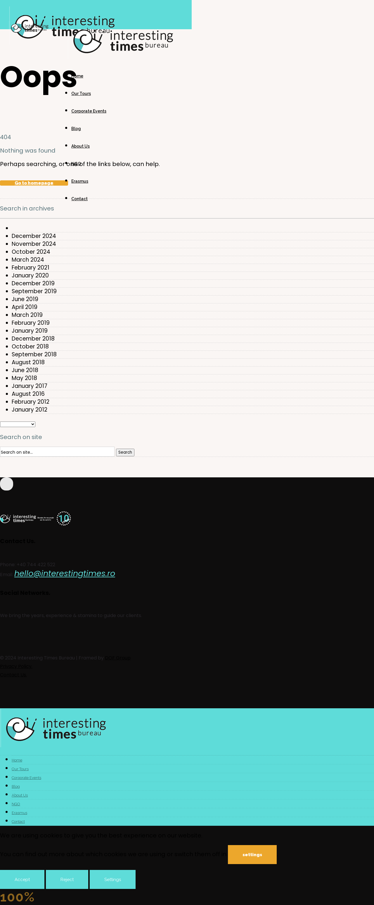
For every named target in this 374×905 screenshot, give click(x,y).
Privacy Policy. (16, 666)
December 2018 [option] (33, 339)
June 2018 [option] (25, 370)
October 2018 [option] (30, 346)
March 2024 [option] (28, 260)
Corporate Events (88, 111)
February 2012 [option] (30, 402)
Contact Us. (13, 674)
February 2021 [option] (30, 268)
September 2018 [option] (34, 354)
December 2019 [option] (33, 283)
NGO (76, 163)
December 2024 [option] (34, 236)
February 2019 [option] (31, 323)
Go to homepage (34, 183)
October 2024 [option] (31, 252)
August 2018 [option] (28, 362)
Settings (112, 879)
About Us (80, 146)
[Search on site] (57, 452)
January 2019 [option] (30, 331)
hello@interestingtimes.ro (64, 573)
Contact (79, 198)
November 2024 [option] (34, 244)
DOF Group (118, 657)
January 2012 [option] (29, 410)
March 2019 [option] (27, 315)
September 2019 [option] (34, 291)
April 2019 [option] (24, 307)
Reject (67, 879)
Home (77, 76)
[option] (193, 228)
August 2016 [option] (28, 394)
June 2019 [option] (25, 299)
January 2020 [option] (30, 275)
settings (252, 854)
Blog (76, 128)
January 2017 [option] (29, 386)
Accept (22, 879)
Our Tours (81, 93)
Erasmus (79, 181)
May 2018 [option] (24, 378)
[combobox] (187, 218)
